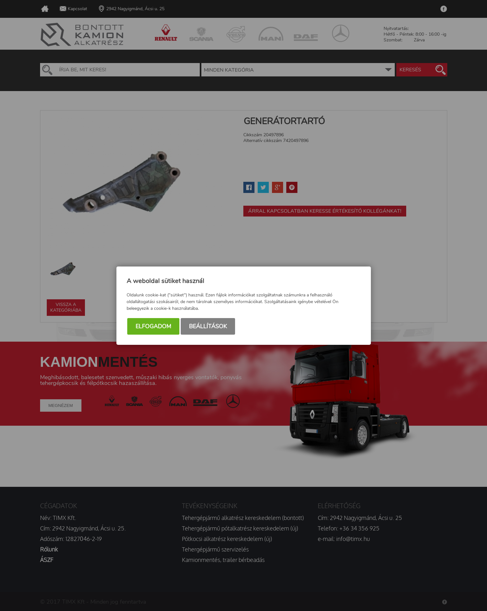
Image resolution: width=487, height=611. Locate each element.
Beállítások (208, 326)
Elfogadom (153, 326)
